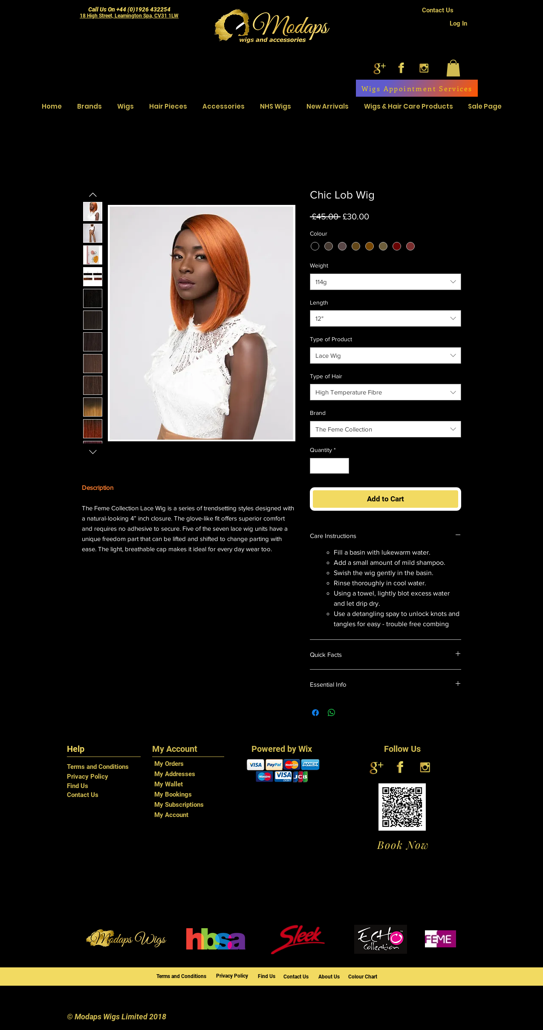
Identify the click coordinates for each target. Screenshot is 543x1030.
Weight (319, 265)
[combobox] (385, 281)
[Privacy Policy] (102, 776)
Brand (318, 412)
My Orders (169, 764)
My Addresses (174, 774)
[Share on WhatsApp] (331, 713)
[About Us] (332, 977)
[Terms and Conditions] (102, 766)
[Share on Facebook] (315, 713)
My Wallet (168, 784)
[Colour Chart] (366, 977)
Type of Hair (326, 376)
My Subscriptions (179, 804)
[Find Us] (102, 786)
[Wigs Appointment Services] (417, 88)
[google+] (379, 68)
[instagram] (424, 68)
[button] (453, 68)
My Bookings (173, 794)
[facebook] (401, 68)
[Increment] (342, 465)
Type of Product (331, 339)
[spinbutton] (329, 465)
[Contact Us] (438, 10)
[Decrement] (316, 465)
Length (319, 302)
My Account (171, 815)
